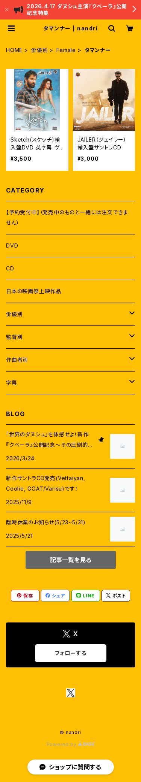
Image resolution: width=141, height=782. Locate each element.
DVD (12, 245)
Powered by (71, 744)
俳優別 (39, 50)
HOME (14, 50)
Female (66, 50)
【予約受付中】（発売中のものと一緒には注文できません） (67, 217)
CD (10, 268)
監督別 (14, 337)
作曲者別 (17, 360)
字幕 (11, 382)
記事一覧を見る (70, 560)
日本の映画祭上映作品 (33, 291)
